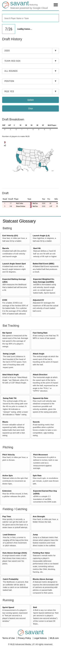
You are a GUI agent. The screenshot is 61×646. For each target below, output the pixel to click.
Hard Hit (37, 248)
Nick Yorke (19, 203)
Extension (7, 491)
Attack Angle (38, 354)
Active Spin (7, 475)
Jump (35, 534)
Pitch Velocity (8, 455)
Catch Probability (10, 579)
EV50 (4, 300)
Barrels (5, 248)
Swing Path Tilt (9, 398)
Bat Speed (7, 333)
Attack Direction (40, 374)
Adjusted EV (38, 300)
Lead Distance (9, 534)
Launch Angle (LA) (41, 235)
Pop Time (6, 516)
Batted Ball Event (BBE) (43, 263)
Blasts (5, 422)
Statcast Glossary (19, 221)
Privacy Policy (25, 638)
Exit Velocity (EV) (10, 235)
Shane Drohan (20, 206)
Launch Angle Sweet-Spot (14, 263)
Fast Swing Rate (40, 333)
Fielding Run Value (41, 553)
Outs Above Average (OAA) (14, 553)
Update (30, 100)
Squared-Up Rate (40, 398)
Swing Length (9, 354)
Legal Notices (40, 638)
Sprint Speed (8, 607)
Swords (36, 422)
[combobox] (30, 18)
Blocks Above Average (43, 579)
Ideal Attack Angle (10, 374)
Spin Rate (37, 475)
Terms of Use (8, 638)
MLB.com (54, 638)
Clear (30, 108)
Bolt (35, 607)
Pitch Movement (40, 455)
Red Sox (35, 203)
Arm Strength (39, 516)
